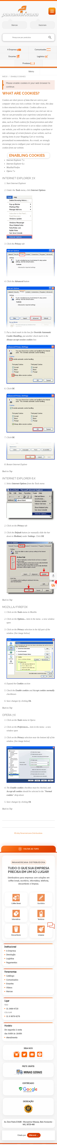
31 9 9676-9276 (13, 1016)
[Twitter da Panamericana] (24, 1054)
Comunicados (41, 49)
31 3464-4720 (12, 1008)
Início (4, 76)
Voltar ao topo (28, 849)
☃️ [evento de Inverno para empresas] (53, 576)
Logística (41, 56)
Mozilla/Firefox (13, 167)
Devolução (11, 954)
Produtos (26, 63)
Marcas (15, 25)
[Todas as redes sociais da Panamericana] (40, 1054)
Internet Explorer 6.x (15, 164)
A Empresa (12, 49)
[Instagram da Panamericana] (16, 1054)
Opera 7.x (11, 171)
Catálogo (10, 975)
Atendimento (11, 1037)
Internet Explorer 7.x (15, 160)
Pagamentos (11, 962)
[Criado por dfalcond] (28, 1135)
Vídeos (9, 987)
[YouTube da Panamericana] (32, 1054)
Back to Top (7, 471)
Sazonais (42, 25)
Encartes (12, 56)
